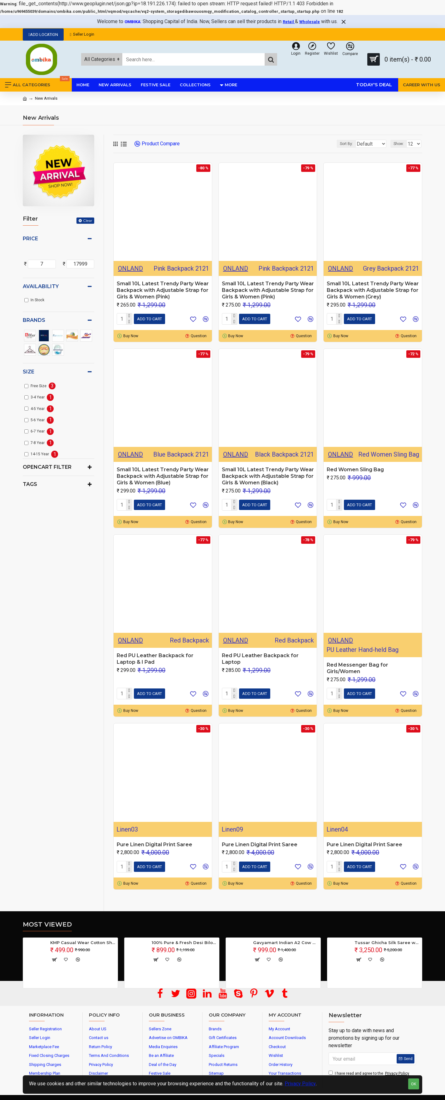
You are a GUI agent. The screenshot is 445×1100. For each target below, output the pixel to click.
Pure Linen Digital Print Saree (154, 845)
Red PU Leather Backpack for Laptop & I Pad (155, 658)
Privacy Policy (300, 1084)
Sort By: (341, 144)
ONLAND (130, 268)
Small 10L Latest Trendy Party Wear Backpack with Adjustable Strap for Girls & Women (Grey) (373, 290)
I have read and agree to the (369, 1074)
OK (413, 1084)
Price (30, 239)
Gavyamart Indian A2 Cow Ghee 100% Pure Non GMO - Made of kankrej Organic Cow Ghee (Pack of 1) (285, 942)
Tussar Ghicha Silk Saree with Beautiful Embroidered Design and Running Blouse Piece (387, 942)
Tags (30, 484)
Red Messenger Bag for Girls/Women (357, 668)
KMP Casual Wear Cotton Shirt (82, 942)
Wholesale (309, 21)
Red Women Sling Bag (355, 469)
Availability (41, 286)
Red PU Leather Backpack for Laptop (260, 658)
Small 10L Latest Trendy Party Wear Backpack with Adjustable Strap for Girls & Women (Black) (268, 476)
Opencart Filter (47, 467)
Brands (34, 320)
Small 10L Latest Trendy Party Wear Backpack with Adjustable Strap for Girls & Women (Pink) (163, 290)
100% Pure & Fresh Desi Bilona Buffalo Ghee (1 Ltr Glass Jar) (184, 942)
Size (28, 372)
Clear (87, 220)
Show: (400, 144)
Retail (289, 21)
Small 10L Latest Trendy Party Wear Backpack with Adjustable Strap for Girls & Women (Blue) (163, 476)
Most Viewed (47, 924)
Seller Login (82, 34)
